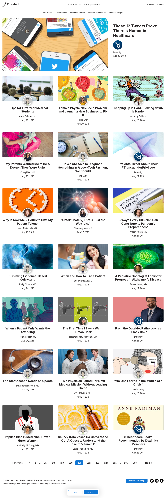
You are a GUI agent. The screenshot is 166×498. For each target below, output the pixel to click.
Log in (75, 492)
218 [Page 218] (54, 463)
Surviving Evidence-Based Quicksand (28, 277)
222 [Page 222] (88, 463)
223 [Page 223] (97, 463)
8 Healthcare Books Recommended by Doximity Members (138, 440)
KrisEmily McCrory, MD (28, 445)
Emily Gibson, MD (27, 284)
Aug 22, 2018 (138, 452)
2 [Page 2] (36, 463)
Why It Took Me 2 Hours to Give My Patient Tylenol (27, 221)
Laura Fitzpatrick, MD (83, 449)
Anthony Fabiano (138, 116)
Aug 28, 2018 (138, 120)
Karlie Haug (138, 389)
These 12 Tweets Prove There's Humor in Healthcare (135, 31)
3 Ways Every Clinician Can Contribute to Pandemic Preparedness (138, 223)
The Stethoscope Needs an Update (28, 381)
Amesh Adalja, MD (138, 232)
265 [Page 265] (125, 463)
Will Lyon (83, 176)
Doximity (117, 52)
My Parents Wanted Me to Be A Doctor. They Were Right (28, 165)
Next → (148, 463)
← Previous (17, 463)
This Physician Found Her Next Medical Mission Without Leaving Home (83, 384)
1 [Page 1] (30, 463)
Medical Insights (116, 13)
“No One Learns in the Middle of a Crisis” (138, 382)
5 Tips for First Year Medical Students (28, 109)
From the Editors (77, 13)
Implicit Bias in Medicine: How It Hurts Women (28, 438)
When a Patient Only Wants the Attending (27, 330)
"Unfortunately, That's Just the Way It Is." (83, 221)
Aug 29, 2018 (119, 56)
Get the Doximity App (137, 480)
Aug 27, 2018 (138, 176)
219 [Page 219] (62, 463)
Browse (150, 5)
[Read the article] (27, 89)
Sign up (90, 492)
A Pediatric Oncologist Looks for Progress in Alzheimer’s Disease (138, 277)
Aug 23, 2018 (138, 340)
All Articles (47, 13)
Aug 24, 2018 (138, 235)
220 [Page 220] (71, 463)
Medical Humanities (97, 13)
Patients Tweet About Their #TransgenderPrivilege (138, 165)
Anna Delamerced (27, 116)
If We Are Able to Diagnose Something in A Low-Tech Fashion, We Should (83, 167)
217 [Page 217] (46, 463)
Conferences (61, 13)
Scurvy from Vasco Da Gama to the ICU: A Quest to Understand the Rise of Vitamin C (83, 440)
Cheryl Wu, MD (27, 172)
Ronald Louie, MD (138, 284)
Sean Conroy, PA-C (83, 281)
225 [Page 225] (114, 463)
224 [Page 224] (106, 463)
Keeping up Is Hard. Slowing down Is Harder (138, 109)
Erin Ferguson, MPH (83, 393)
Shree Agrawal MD (83, 228)
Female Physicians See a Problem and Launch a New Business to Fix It (83, 111)
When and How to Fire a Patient (83, 276)
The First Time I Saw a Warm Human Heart (83, 330)
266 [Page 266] (134, 463)
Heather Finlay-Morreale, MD (83, 337)
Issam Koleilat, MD (27, 337)
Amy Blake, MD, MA (27, 228)
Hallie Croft (83, 120)
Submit (160, 5)
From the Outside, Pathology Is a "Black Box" (138, 330)
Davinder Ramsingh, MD (27, 386)
